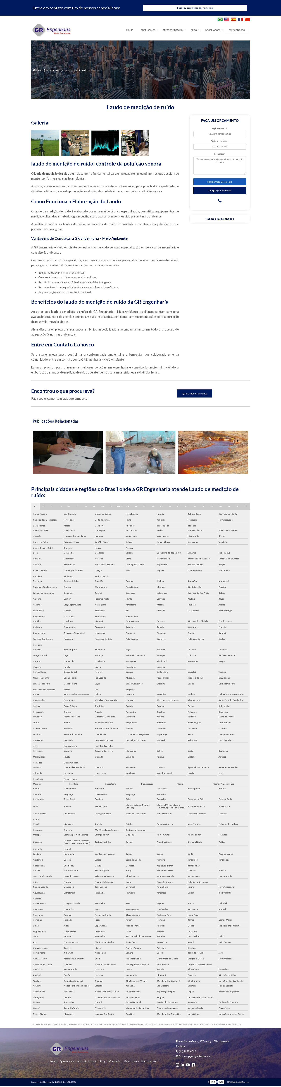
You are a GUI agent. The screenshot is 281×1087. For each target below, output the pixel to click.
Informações (212, 30)
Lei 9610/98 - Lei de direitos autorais (226, 1025)
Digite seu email (219, 129)
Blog (194, 30)
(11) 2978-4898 (186, 1052)
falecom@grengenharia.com (193, 1057)
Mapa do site (143, 1062)
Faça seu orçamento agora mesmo (195, 8)
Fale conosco (237, 30)
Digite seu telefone (220, 141)
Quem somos (147, 30)
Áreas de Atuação (173, 30)
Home (129, 30)
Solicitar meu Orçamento (219, 182)
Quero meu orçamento (194, 394)
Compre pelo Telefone (219, 191)
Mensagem (219, 154)
